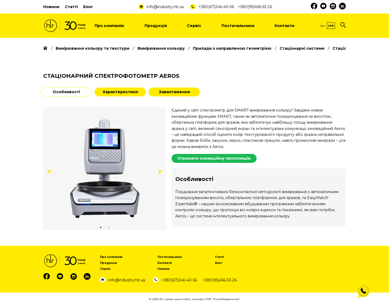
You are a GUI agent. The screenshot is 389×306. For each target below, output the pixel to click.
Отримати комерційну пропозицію (214, 158)
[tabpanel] (104, 168)
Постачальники (238, 25)
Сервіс (194, 25)
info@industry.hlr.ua (165, 6)
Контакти (284, 25)
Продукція (156, 25)
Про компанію (109, 25)
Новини (51, 6)
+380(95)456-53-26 (255, 6)
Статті (71, 6)
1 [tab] (100, 227)
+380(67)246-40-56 (216, 6)
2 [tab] (109, 227)
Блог (88, 6)
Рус (322, 25)
